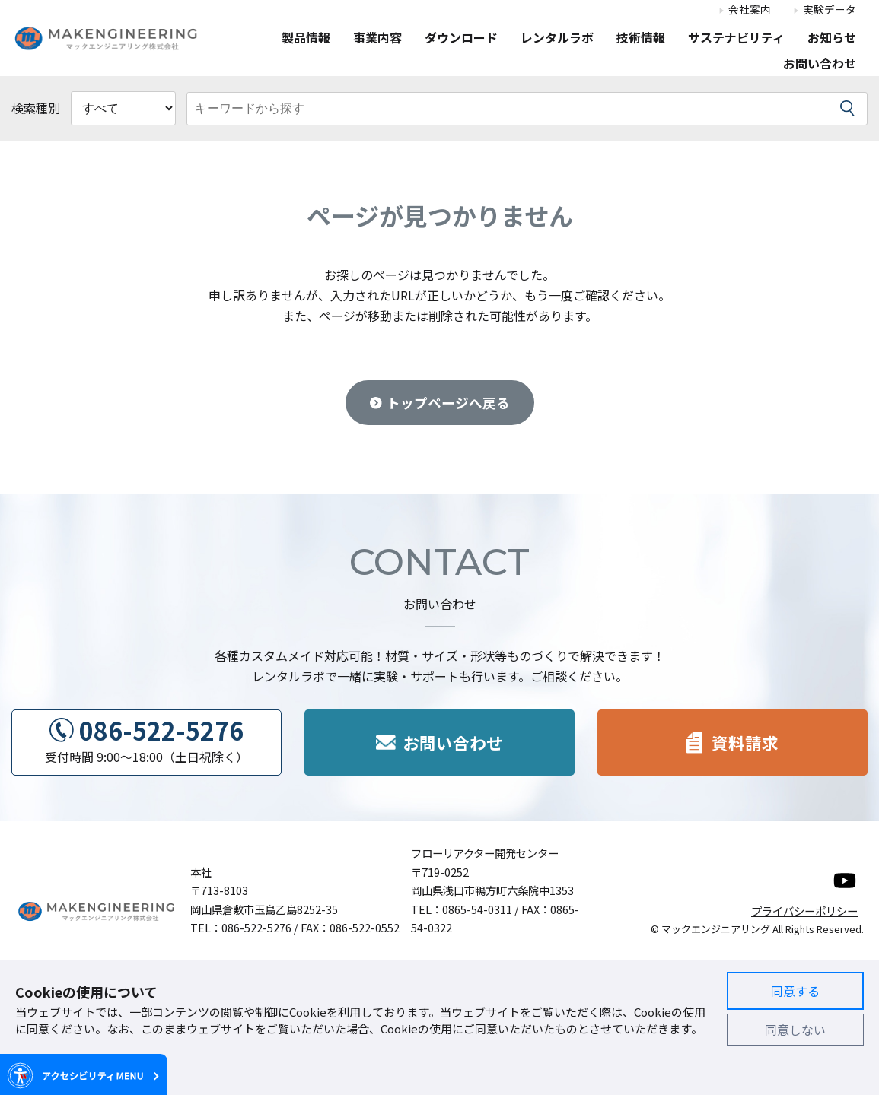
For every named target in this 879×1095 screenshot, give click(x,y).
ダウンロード (461, 38)
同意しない (795, 1029)
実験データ (829, 10)
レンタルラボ (557, 38)
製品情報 (306, 38)
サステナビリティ (736, 38)
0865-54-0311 (477, 909)
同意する (795, 991)
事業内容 (377, 38)
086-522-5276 (161, 730)
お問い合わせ (819, 64)
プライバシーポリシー (804, 911)
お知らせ (831, 38)
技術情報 (640, 38)
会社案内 (749, 10)
